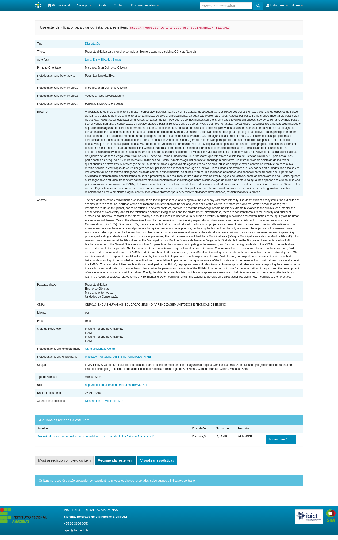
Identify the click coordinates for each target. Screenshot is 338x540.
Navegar (84, 5)
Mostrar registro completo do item (64, 460)
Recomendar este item (115, 460)
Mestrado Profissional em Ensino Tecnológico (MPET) (118, 356)
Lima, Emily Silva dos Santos (103, 59)
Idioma (297, 5)
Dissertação (92, 43)
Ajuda (102, 5)
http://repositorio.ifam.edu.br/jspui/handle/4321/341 (116, 385)
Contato (119, 5)
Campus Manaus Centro (100, 348)
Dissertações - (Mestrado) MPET (105, 400)
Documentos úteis (145, 5)
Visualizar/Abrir (281, 439)
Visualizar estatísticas (157, 460)
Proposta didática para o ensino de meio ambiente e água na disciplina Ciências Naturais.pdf (95, 436)
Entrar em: (277, 5)
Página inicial (59, 5)
